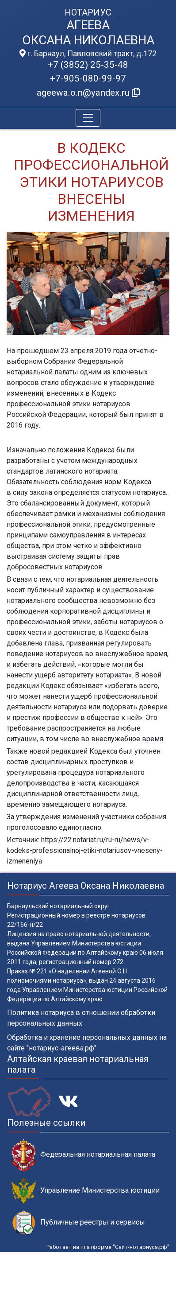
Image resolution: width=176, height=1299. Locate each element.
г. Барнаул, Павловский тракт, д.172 (88, 53)
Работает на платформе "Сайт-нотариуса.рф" (107, 1247)
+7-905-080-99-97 (88, 78)
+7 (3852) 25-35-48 (88, 64)
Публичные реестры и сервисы (78, 1222)
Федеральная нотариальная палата (83, 1155)
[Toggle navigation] (88, 118)
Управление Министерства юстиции (85, 1191)
